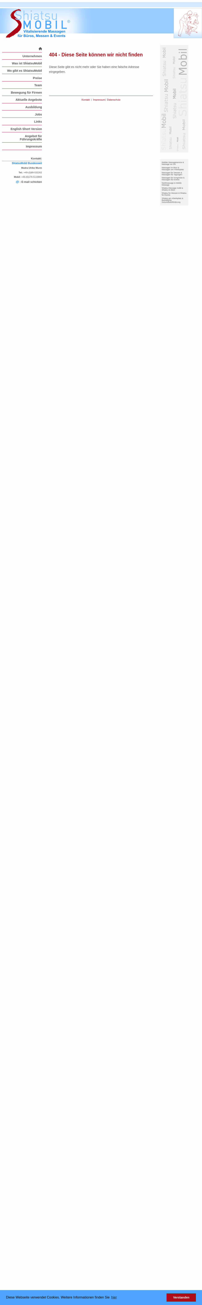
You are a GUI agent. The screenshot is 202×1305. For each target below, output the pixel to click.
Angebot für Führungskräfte (31, 137)
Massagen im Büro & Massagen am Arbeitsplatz (173, 169)
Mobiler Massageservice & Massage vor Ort (173, 163)
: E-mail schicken (29, 181)
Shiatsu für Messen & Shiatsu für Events (174, 194)
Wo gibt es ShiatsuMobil (24, 70)
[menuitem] (22, 48)
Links (38, 121)
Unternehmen (32, 56)
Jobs (38, 114)
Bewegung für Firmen (26, 92)
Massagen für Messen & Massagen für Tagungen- (172, 174)
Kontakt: (36, 158)
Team (38, 85)
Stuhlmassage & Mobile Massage (172, 184)
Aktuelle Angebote (29, 99)
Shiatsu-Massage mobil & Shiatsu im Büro (172, 189)
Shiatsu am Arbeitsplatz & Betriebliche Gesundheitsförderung (172, 200)
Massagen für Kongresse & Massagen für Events (173, 179)
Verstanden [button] (181, 1297)
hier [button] (114, 1297)
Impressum (34, 146)
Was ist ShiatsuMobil (27, 63)
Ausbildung (33, 107)
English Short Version (26, 129)
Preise (37, 78)
